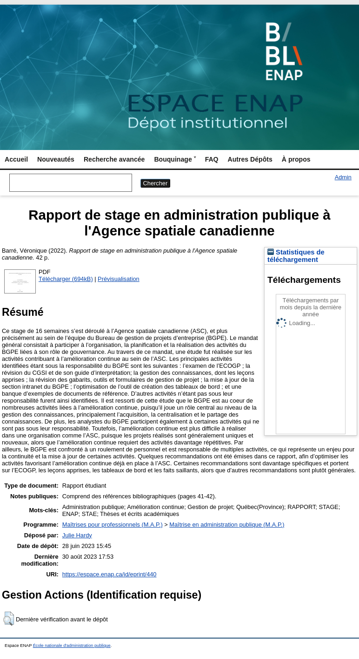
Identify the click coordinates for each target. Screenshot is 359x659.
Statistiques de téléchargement (296, 255)
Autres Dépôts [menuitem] (250, 159)
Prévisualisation (119, 278)
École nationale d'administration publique (72, 645)
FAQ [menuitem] (212, 159)
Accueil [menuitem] (16, 159)
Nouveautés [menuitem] (55, 159)
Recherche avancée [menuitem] (114, 159)
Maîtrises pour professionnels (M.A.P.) (112, 524)
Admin (343, 177)
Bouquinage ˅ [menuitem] (174, 159)
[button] (8, 619)
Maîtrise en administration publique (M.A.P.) (226, 524)
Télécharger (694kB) (66, 278)
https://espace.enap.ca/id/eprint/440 (109, 574)
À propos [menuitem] (296, 159)
